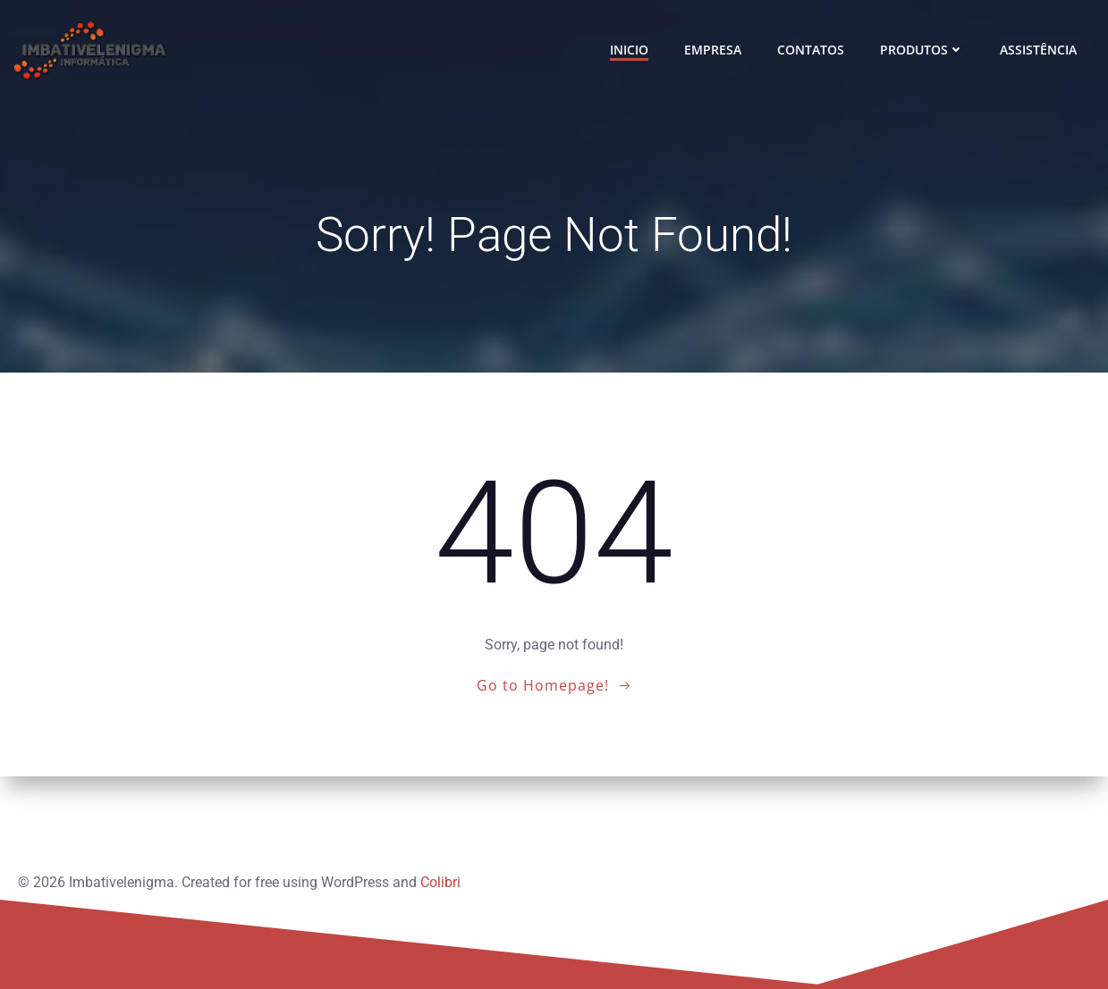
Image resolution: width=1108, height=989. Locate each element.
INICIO (629, 49)
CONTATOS (810, 49)
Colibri (440, 882)
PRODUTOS (922, 49)
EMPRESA (712, 49)
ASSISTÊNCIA (1038, 49)
